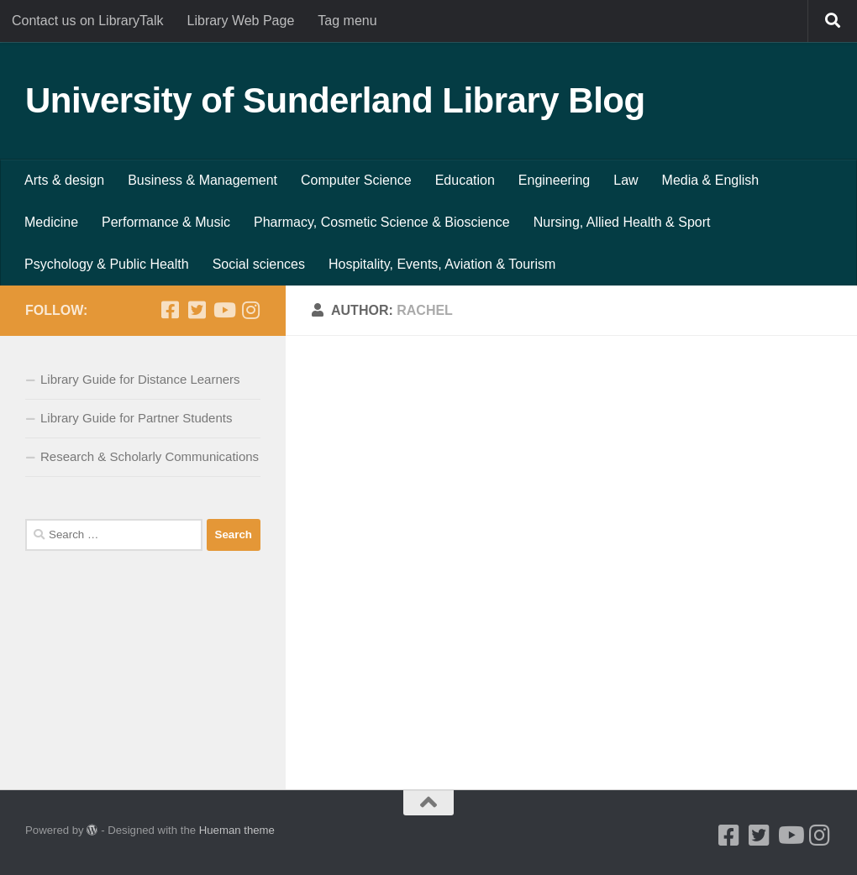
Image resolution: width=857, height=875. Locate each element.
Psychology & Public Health (106, 264)
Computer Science (356, 180)
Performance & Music (166, 222)
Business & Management (202, 180)
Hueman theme (237, 830)
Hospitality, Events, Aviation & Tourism (442, 264)
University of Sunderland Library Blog (335, 100)
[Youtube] (223, 310)
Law (625, 180)
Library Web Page (241, 20)
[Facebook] (170, 310)
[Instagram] (250, 310)
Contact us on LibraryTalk (88, 20)
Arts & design (64, 180)
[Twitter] (197, 310)
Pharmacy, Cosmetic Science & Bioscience (382, 222)
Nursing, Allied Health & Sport (622, 222)
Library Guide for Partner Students (136, 418)
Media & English (711, 180)
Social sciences (259, 264)
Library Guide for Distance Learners (140, 379)
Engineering (554, 180)
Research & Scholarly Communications (149, 456)
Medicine (51, 222)
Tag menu (347, 20)
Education (465, 180)
